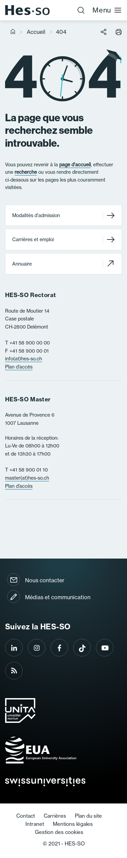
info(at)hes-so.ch (23, 359)
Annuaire (63, 263)
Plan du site (88, 816)
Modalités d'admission (63, 215)
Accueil (36, 31)
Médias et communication (57, 597)
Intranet (34, 824)
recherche (26, 172)
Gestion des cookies (59, 832)
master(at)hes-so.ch (27, 478)
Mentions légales (73, 824)
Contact (25, 816)
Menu (107, 10)
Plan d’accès (19, 367)
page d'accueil (75, 165)
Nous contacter (44, 580)
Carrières (55, 816)
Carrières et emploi (63, 239)
